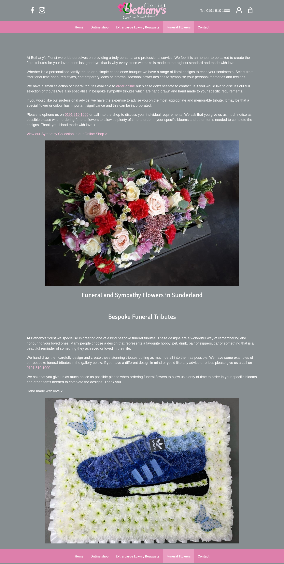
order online (125, 86)
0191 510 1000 (218, 10)
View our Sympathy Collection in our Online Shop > (67, 134)
